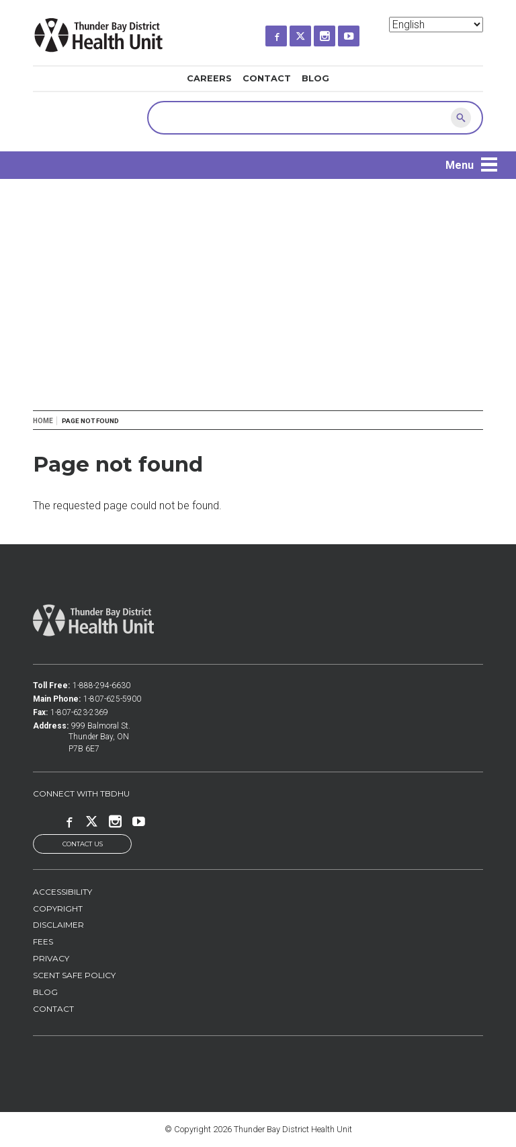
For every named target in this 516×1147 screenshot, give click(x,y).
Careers (209, 78)
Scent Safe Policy (74, 975)
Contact (267, 78)
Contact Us (82, 844)
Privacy (51, 958)
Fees (43, 941)
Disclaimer (58, 925)
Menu (459, 165)
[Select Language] (436, 24)
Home (43, 420)
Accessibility (62, 892)
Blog (315, 78)
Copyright (58, 908)
